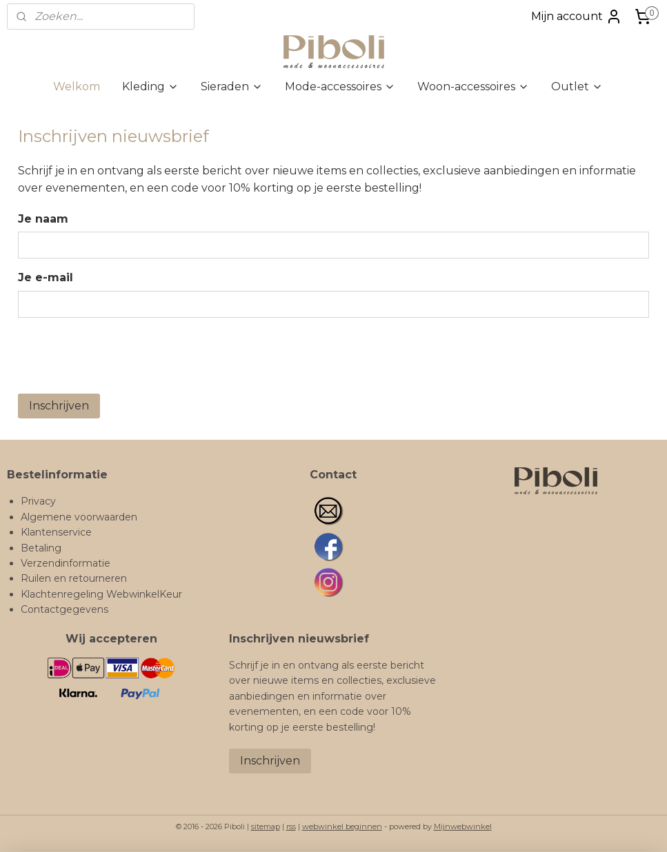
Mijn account (576, 16)
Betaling (41, 548)
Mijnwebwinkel (463, 826)
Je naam (43, 218)
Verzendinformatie (65, 563)
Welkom (76, 86)
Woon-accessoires (473, 86)
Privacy (38, 501)
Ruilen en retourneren (74, 578)
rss (291, 826)
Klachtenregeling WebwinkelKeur (101, 594)
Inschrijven (59, 405)
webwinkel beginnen (342, 826)
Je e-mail (45, 277)
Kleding (150, 86)
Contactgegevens (64, 609)
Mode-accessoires (340, 86)
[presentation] (123, 356)
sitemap (265, 826)
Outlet (577, 86)
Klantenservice (56, 532)
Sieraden (232, 86)
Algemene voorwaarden (79, 517)
